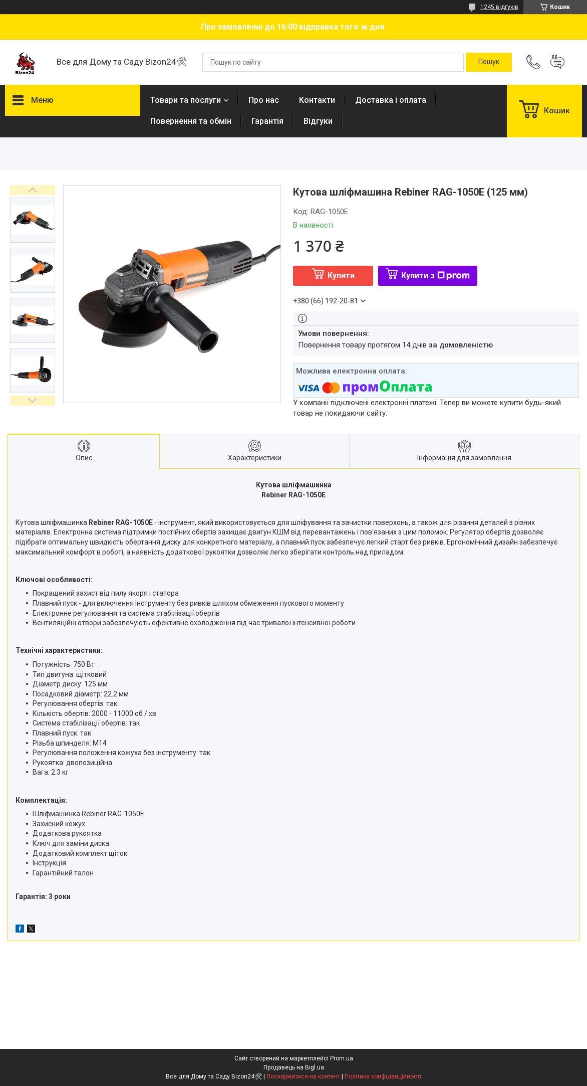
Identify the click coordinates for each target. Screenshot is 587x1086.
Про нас (263, 100)
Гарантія (267, 121)
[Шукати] (489, 62)
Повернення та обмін (190, 121)
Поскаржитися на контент (303, 1076)
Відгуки (318, 121)
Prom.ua (341, 1058)
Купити (341, 275)
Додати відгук (557, 62)
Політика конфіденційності (383, 1076)
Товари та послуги (185, 100)
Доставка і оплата (390, 100)
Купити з (435, 275)
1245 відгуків (499, 7)
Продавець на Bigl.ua (293, 1067)
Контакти (317, 100)
